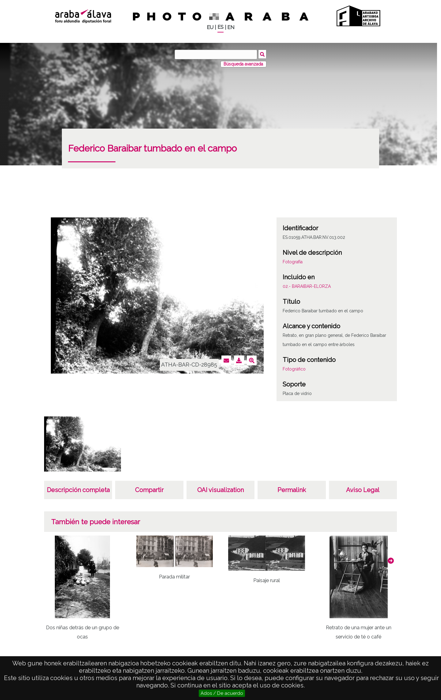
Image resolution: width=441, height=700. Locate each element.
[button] (391, 561)
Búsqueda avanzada (243, 64)
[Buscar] (216, 54)
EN (230, 27)
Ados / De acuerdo (222, 693)
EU (210, 27)
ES (220, 27)
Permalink (291, 490)
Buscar (262, 54)
